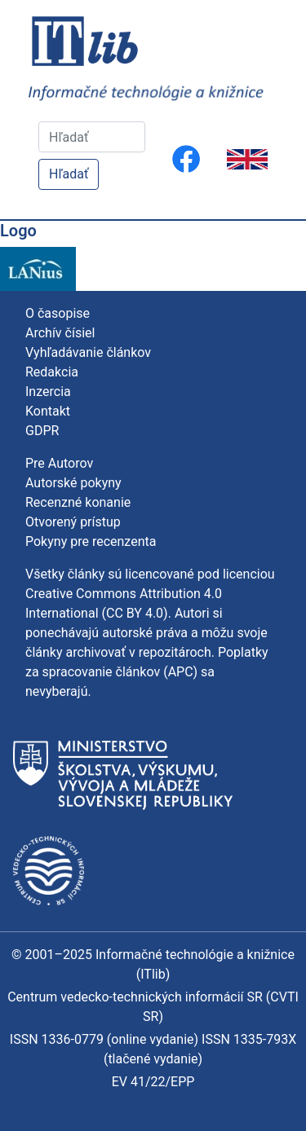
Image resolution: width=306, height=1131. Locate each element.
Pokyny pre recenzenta (90, 541)
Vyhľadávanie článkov (88, 352)
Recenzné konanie (78, 502)
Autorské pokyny (73, 483)
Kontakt (47, 411)
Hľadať (68, 174)
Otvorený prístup (73, 522)
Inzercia (48, 391)
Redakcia (51, 372)
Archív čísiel (60, 333)
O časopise (57, 313)
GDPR (42, 430)
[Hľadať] (91, 136)
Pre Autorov (59, 463)
